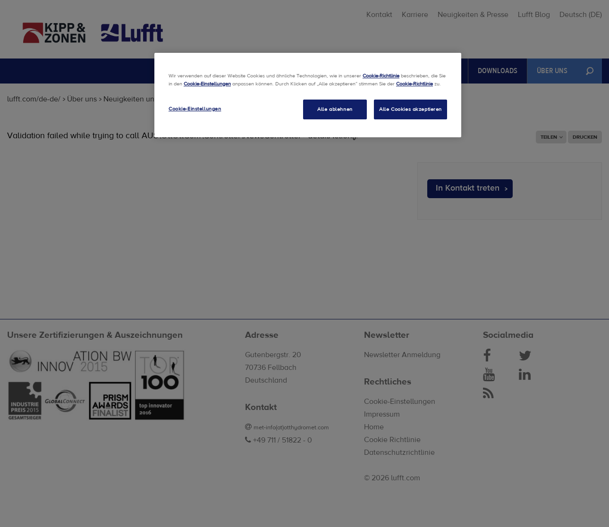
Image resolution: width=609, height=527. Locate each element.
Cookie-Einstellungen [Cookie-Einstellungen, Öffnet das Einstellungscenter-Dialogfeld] (195, 108)
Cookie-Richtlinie (381, 75)
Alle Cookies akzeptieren (410, 109)
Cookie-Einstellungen (207, 83)
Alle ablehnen (334, 109)
